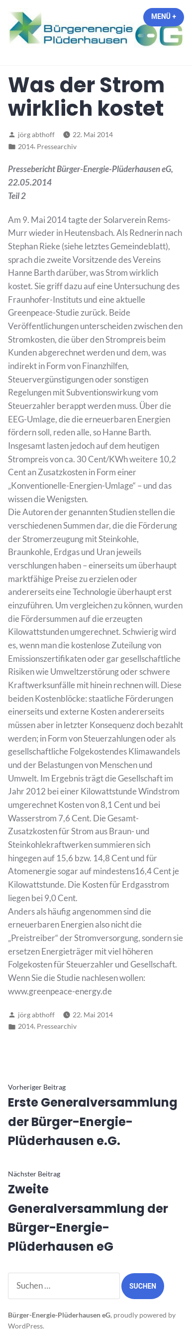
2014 (26, 146)
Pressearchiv (57, 146)
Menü (167, 16)
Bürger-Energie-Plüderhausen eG (59, 1315)
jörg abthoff (36, 134)
